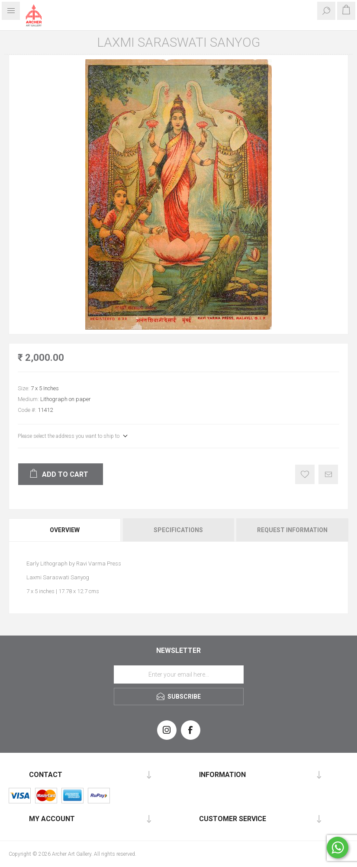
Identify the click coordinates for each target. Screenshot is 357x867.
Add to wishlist (305, 474)
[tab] (65, 530)
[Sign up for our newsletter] (179, 674)
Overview (65, 530)
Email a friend (328, 474)
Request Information (292, 530)
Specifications (178, 530)
